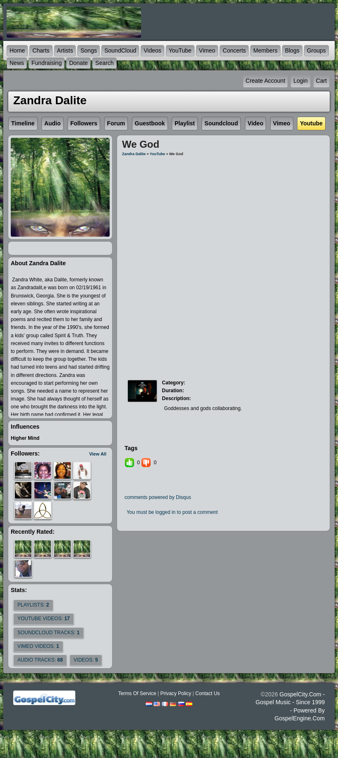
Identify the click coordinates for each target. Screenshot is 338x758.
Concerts (234, 50)
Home (17, 50)
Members (265, 50)
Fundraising (46, 63)
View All (97, 453)
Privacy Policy (175, 693)
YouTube (180, 50)
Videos (152, 50)
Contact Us (207, 693)
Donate (78, 63)
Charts (40, 50)
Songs (88, 50)
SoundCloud (120, 50)
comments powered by (158, 497)
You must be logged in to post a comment (172, 512)
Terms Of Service (137, 693)
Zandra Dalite (134, 154)
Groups (316, 50)
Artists (65, 50)
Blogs (292, 50)
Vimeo (207, 50)
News (17, 63)
